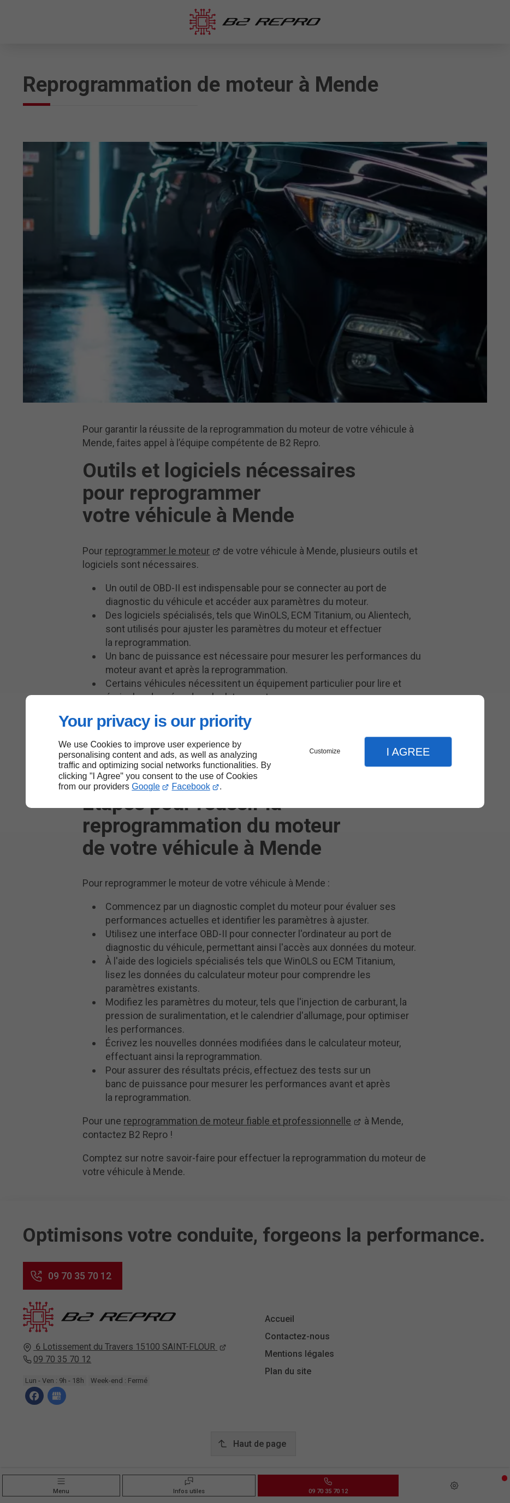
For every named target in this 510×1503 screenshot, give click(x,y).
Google (146, 786)
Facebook (191, 786)
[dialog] (255, 751)
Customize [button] (325, 751)
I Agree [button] (408, 752)
